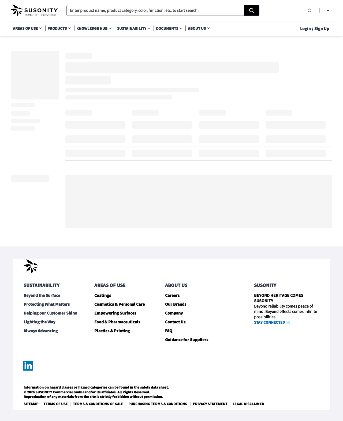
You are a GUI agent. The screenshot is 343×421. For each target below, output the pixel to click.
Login (305, 28)
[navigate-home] (34, 10)
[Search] (251, 10)
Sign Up (321, 28)
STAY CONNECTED (269, 322)
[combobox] (162, 10)
